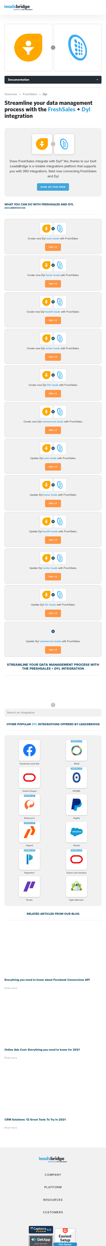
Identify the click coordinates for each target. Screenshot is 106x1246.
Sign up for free (53, 187)
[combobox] (53, 712)
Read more (10, 938)
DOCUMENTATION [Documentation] (14, 208)
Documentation (18, 80)
